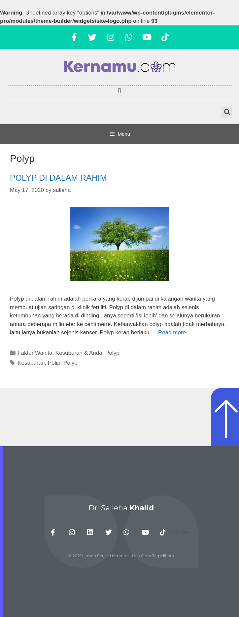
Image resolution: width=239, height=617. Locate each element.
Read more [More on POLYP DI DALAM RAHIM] (172, 332)
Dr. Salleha (121, 507)
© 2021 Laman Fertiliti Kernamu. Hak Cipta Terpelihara (121, 555)
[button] (119, 91)
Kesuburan (31, 363)
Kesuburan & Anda (78, 353)
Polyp (112, 353)
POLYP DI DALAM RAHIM (58, 177)
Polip (54, 363)
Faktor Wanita (34, 353)
